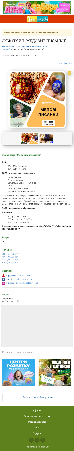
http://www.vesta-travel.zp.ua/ (19, 276)
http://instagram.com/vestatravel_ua (22, 283)
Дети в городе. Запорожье (37, 397)
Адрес (59, 61)
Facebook (31, 440)
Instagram (37, 440)
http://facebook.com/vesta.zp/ (19, 279)
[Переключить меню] (4, 19)
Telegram (42, 440)
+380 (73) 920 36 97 (11, 262)
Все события (8, 46)
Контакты (68, 61)
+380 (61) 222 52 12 (11, 254)
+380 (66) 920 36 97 (11, 259)
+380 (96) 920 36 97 (11, 257)
